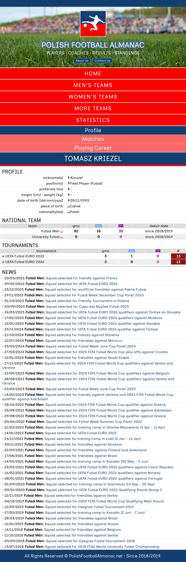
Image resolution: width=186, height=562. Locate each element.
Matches (93, 139)
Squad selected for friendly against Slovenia (82, 335)
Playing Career (93, 147)
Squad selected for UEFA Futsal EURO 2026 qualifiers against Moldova (103, 318)
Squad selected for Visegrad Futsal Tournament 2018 (90, 541)
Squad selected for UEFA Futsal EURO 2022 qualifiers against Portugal (103, 478)
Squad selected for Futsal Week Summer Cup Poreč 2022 (94, 421)
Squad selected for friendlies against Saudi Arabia (87, 357)
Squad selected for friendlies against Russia (82, 524)
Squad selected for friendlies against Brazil (81, 456)
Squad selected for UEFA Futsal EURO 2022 (81, 433)
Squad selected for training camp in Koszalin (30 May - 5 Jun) (96, 461)
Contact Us (102, 60)
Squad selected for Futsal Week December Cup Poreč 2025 (94, 295)
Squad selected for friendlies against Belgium (82, 529)
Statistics (93, 120)
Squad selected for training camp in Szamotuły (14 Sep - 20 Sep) (100, 484)
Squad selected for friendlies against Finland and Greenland (96, 450)
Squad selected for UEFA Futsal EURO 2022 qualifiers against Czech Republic (109, 467)
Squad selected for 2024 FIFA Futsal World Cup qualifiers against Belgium (107, 373)
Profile (93, 130)
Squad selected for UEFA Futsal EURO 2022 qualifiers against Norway (102, 473)
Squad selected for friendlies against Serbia (81, 495)
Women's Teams (93, 96)
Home (93, 73)
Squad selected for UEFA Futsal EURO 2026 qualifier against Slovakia (102, 323)
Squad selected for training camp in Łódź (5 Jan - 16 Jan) (93, 438)
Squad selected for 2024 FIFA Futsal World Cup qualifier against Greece (105, 404)
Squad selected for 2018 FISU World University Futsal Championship (102, 546)
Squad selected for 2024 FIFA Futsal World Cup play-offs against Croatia (107, 352)
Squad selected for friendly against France (82, 278)
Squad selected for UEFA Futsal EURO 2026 (82, 284)
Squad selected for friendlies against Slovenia (83, 444)
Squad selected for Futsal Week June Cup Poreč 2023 (91, 389)
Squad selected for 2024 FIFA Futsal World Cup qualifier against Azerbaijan (109, 410)
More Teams (93, 108)
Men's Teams (93, 85)
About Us (82, 60)
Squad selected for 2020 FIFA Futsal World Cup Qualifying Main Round (104, 501)
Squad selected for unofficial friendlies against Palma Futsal (95, 289)
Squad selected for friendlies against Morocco (83, 340)
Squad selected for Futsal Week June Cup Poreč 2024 (91, 346)
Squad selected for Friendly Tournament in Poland (87, 301)
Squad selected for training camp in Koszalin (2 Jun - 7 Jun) (95, 512)
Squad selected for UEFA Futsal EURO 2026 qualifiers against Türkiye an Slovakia (113, 312)
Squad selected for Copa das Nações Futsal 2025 (87, 306)
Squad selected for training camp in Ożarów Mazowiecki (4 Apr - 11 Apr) (105, 427)
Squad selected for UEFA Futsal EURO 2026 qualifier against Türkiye (101, 329)
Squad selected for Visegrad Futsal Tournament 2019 (89, 507)
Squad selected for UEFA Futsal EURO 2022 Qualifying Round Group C (104, 490)
